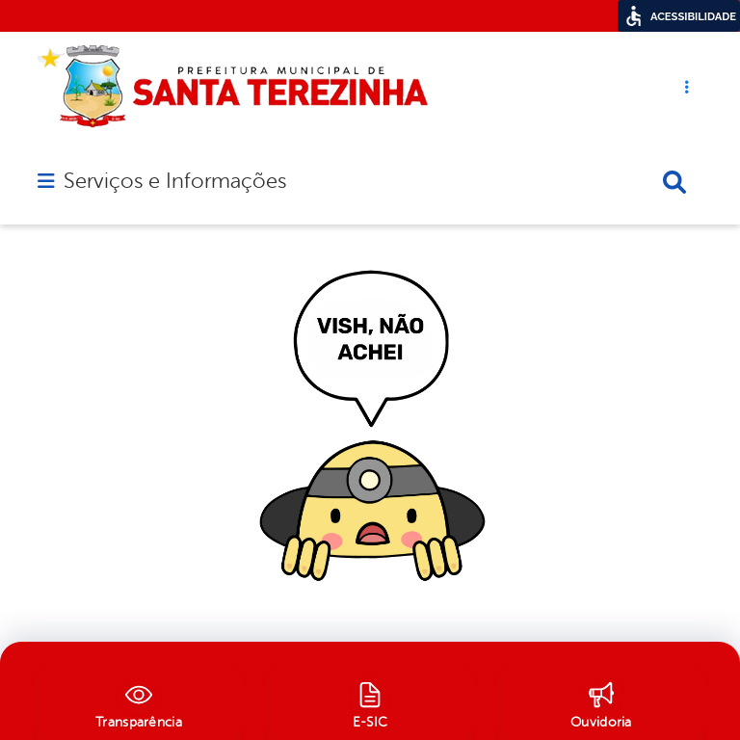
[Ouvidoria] (601, 702)
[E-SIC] (370, 702)
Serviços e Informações (175, 181)
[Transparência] (139, 702)
